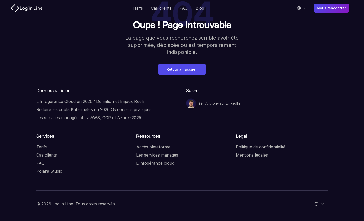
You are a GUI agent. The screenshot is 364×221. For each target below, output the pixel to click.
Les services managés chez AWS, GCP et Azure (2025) (89, 117)
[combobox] (302, 8)
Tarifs (137, 8)
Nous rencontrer (331, 8)
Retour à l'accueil (182, 69)
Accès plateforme (153, 146)
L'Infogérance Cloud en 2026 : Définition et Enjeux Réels (90, 101)
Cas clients (161, 8)
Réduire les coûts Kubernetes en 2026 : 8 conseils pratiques (93, 109)
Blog (200, 8)
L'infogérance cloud (155, 163)
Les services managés (157, 155)
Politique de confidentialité (260, 146)
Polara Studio (49, 171)
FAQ (183, 8)
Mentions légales (252, 155)
